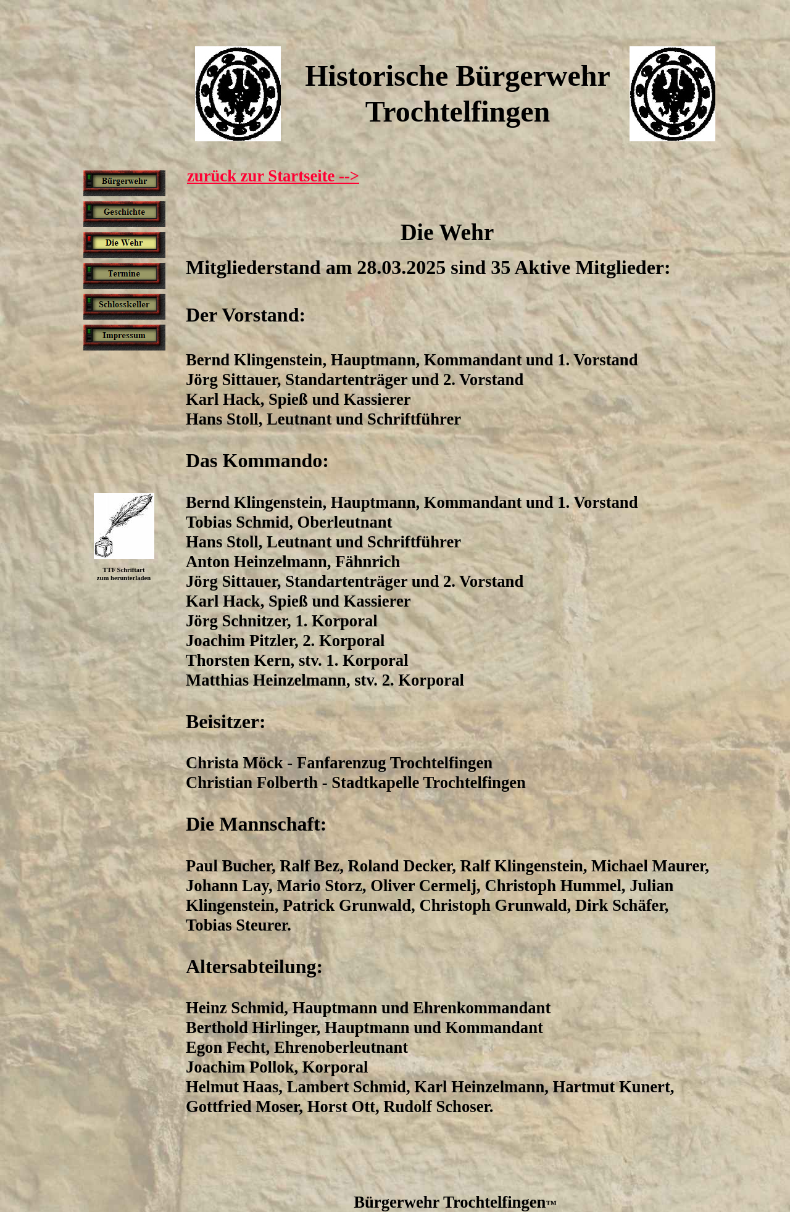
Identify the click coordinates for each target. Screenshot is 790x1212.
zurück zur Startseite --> (273, 176)
